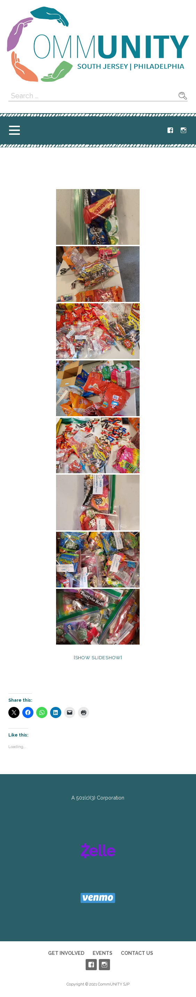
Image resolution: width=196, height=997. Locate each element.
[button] (14, 130)
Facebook (170, 130)
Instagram (183, 130)
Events (102, 953)
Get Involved (66, 953)
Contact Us (137, 953)
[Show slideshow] (98, 657)
